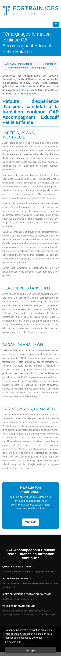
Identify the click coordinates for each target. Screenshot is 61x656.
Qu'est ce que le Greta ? (17, 566)
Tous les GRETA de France (18, 606)
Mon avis (30, 522)
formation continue (27, 86)
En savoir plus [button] (13, 642)
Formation (50, 64)
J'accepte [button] (30, 650)
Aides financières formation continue (26, 594)
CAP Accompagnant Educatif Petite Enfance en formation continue (30, 554)
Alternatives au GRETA (16, 578)
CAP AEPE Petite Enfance (18, 64)
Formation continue (18, 67)
